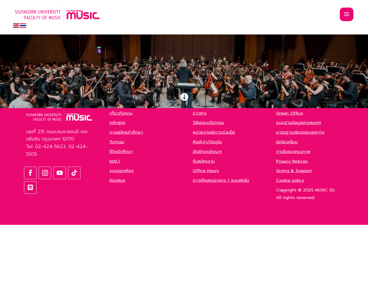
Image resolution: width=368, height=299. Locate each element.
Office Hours (206, 245)
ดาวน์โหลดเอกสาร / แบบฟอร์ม (221, 255)
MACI (114, 235)
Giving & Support (294, 245)
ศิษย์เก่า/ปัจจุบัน (207, 216)
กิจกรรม (116, 216)
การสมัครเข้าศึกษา (126, 207)
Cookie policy (290, 255)
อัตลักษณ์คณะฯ (207, 226)
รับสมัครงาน (204, 235)
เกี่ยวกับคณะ (121, 187)
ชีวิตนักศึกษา (121, 226)
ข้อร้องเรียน (286, 216)
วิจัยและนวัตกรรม (208, 197)
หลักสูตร (117, 197)
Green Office (289, 187)
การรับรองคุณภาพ (293, 226)
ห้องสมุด (117, 255)
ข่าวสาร (200, 187)
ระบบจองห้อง (121, 245)
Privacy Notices (292, 235)
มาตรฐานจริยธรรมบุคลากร (300, 207)
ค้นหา (87, 136)
